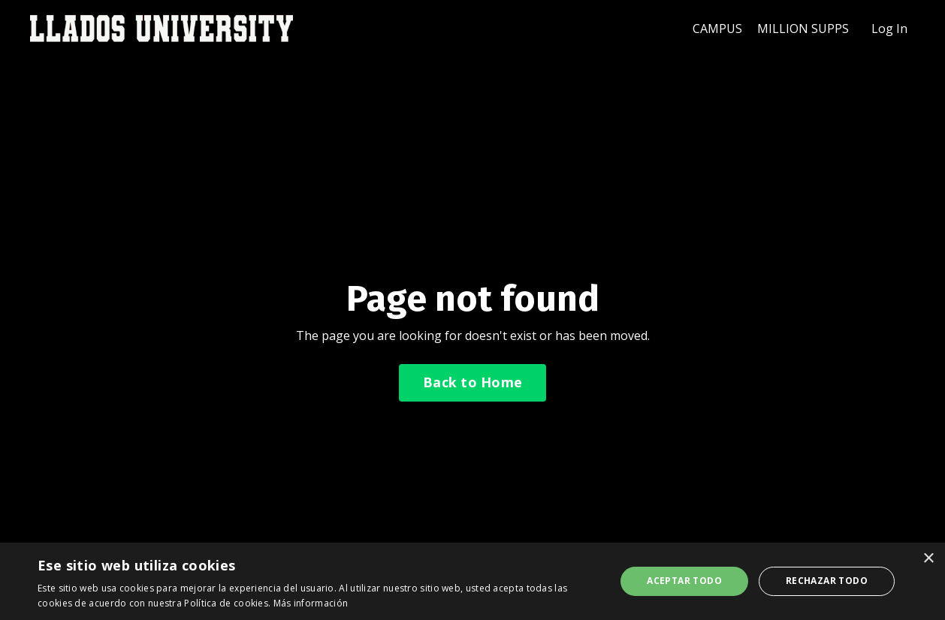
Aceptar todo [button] (684, 580)
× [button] (928, 558)
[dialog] (472, 581)
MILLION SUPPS (803, 28)
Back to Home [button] (472, 382)
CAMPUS (717, 28)
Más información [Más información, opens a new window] (311, 603)
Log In (889, 28)
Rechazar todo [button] (827, 580)
